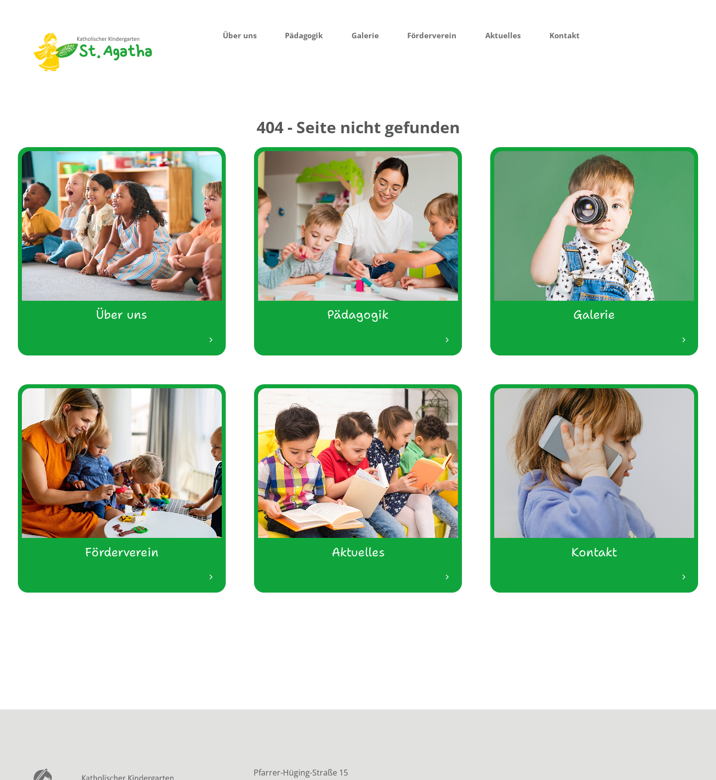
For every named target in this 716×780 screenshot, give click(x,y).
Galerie (365, 35)
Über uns (240, 35)
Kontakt (564, 35)
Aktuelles (503, 35)
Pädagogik (304, 35)
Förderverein (431, 35)
